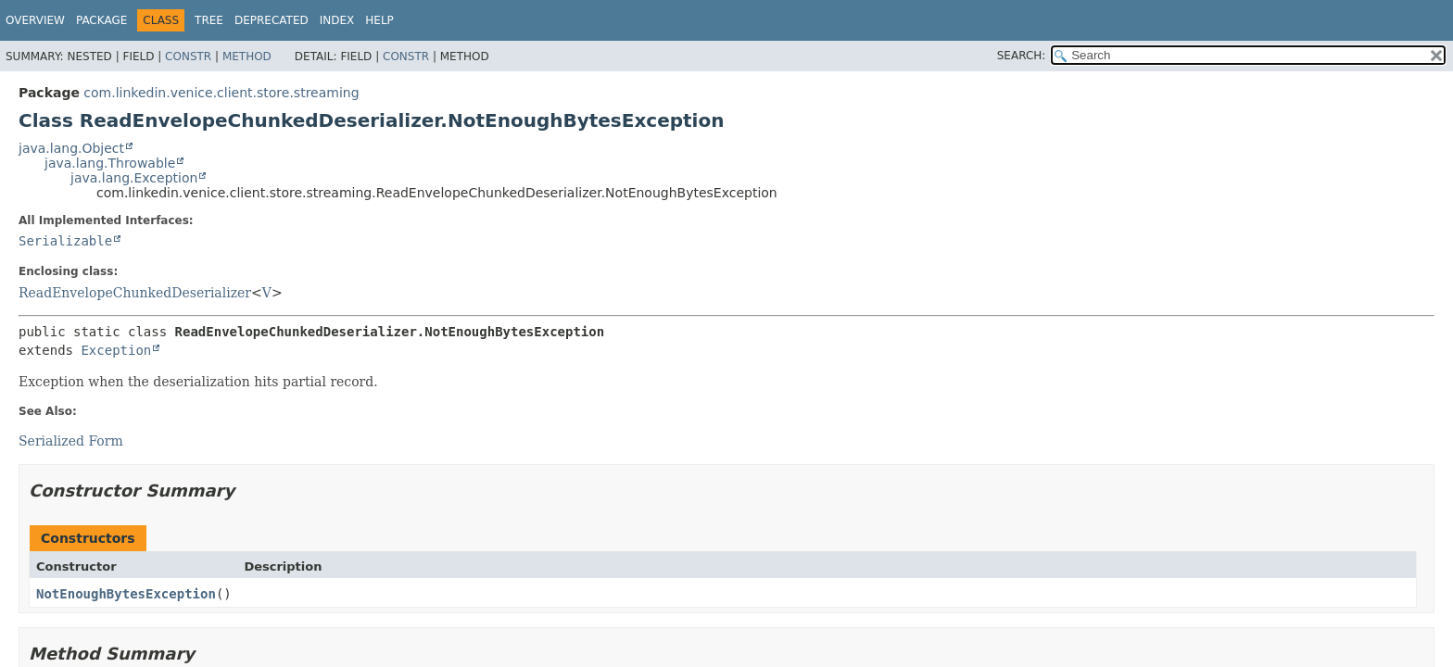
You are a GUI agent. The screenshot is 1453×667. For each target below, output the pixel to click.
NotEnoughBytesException (126, 593)
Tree (209, 20)
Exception (116, 350)
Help (379, 20)
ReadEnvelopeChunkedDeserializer (135, 292)
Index (337, 20)
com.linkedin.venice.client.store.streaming (221, 92)
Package (101, 20)
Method (247, 56)
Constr (188, 56)
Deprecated (271, 20)
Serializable (65, 240)
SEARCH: (1021, 55)
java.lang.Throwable (109, 163)
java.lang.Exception (133, 177)
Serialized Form (71, 441)
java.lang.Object (71, 148)
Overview (35, 20)
